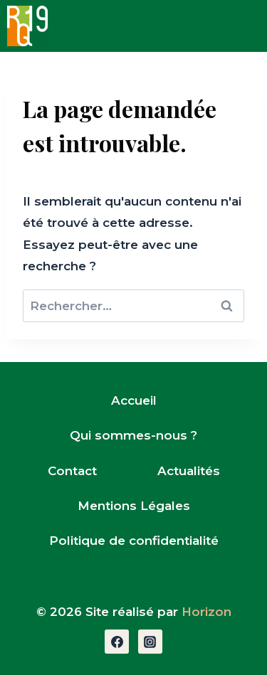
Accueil (134, 400)
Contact (72, 471)
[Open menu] (245, 26)
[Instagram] (150, 641)
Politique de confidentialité (134, 540)
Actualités (188, 471)
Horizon (206, 612)
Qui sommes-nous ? (133, 435)
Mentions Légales (134, 506)
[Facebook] (117, 641)
